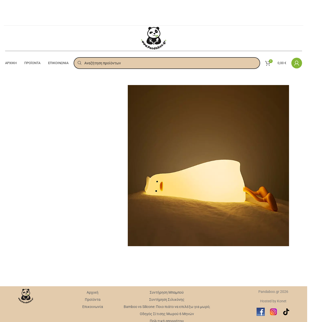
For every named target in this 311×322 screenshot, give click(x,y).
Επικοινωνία (92, 307)
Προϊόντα (92, 299)
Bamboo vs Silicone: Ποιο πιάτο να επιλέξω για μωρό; (167, 307)
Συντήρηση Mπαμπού (167, 292)
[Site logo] (153, 38)
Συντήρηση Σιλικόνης (167, 299)
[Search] (167, 63)
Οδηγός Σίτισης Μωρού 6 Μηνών (167, 314)
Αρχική (92, 292)
